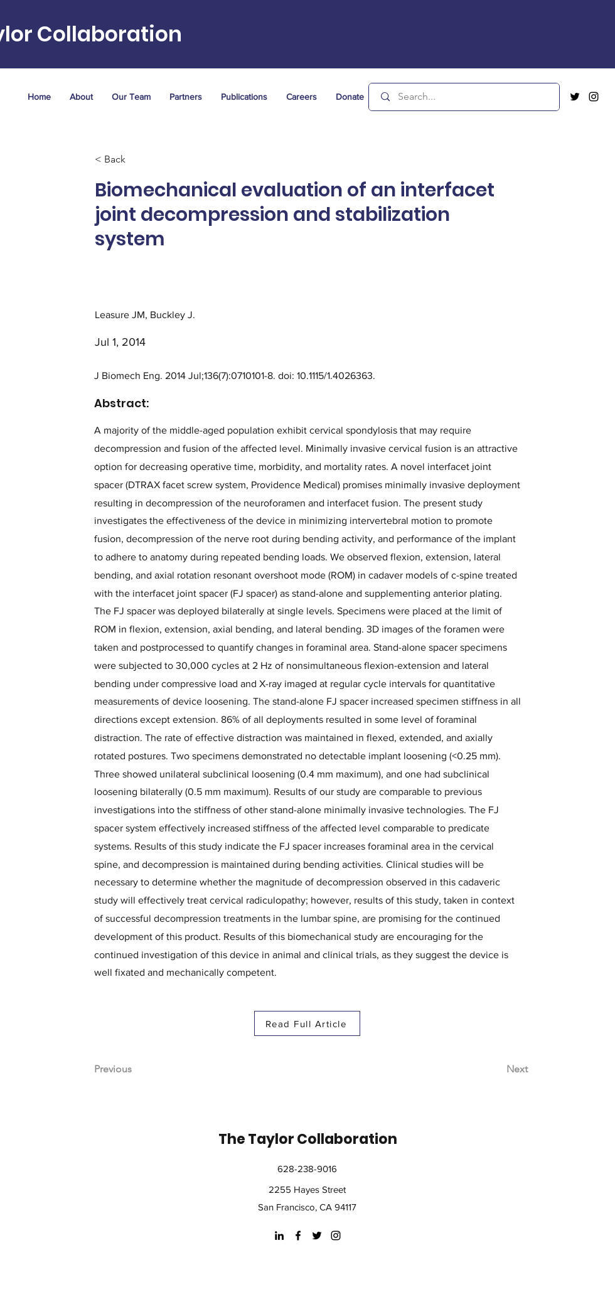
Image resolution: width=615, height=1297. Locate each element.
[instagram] (593, 96)
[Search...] (465, 96)
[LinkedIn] (279, 1235)
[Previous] (135, 1069)
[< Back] (136, 160)
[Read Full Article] (307, 1023)
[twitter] (575, 96)
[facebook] (298, 1235)
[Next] (496, 1069)
